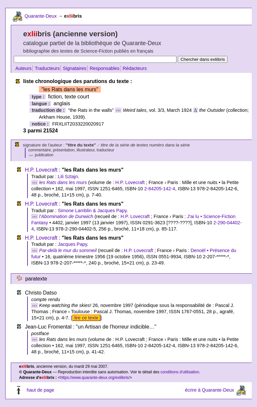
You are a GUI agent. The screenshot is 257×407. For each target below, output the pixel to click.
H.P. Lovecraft (41, 170)
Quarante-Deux (41, 16)
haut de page (40, 390)
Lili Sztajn (68, 176)
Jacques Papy (72, 244)
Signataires (74, 68)
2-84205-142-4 (159, 188)
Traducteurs (47, 68)
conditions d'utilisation (179, 372)
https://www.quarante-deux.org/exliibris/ (95, 377)
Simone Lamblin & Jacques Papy (92, 210)
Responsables (104, 68)
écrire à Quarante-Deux (209, 390)
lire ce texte (86, 317)
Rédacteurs (135, 68)
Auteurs (23, 68)
